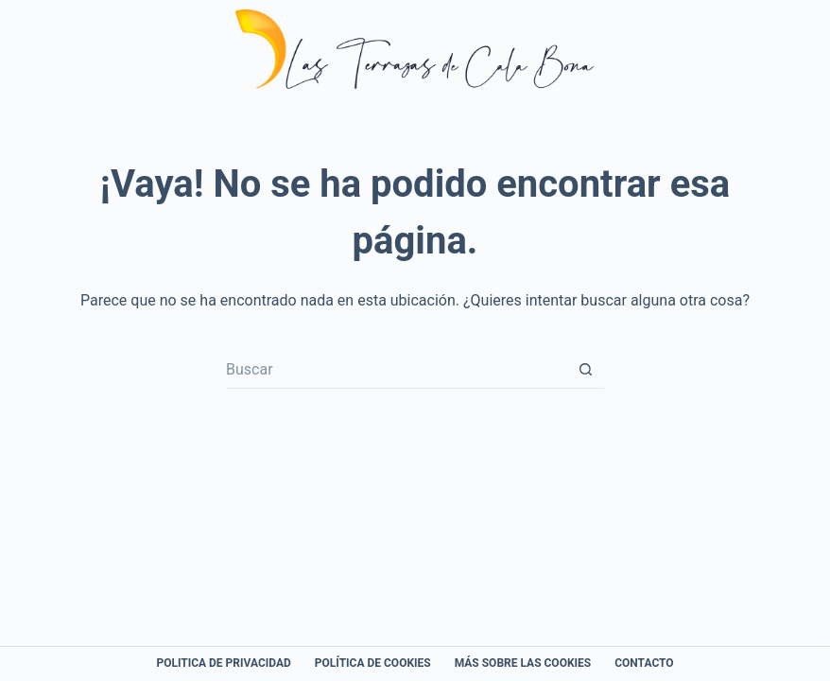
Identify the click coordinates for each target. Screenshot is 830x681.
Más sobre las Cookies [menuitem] (523, 663)
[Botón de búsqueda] (585, 370)
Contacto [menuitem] (643, 663)
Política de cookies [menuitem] (373, 663)
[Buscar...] (396, 370)
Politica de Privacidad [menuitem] (223, 663)
